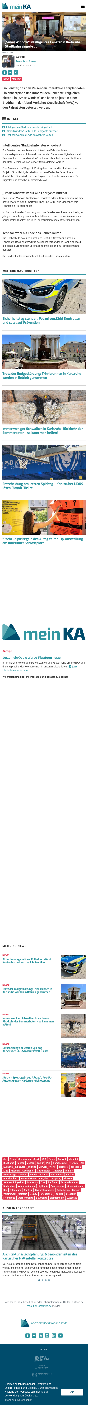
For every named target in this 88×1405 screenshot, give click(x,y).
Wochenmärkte (25, 1197)
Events (51, 1159)
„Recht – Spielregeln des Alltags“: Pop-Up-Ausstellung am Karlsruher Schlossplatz (27, 1079)
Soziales (22, 1174)
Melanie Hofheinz (26, 61)
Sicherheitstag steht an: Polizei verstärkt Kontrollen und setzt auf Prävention (41, 320)
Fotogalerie (46, 1194)
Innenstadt (32, 1182)
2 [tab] (42, 1280)
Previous (7, 1230)
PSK (48, 1163)
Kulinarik (8, 1167)
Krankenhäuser (29, 1178)
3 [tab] (45, 1280)
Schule (33, 1174)
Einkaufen (20, 1167)
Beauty (33, 1194)
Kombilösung (60, 1163)
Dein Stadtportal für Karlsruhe (44, 1323)
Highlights (42, 1186)
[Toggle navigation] (83, 6)
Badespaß (75, 1167)
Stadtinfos (8, 1163)
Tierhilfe (63, 1167)
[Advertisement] (44, 586)
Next (81, 1230)
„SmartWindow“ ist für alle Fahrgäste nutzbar (31, 131)
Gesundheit (28, 1170)
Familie (69, 1170)
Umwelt (43, 1167)
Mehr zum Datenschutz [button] (18, 1400)
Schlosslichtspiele (44, 1190)
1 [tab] (39, 1280)
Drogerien (71, 1194)
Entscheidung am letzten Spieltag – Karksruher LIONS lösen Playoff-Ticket (42, 486)
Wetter (52, 1167)
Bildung (32, 1167)
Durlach (76, 1190)
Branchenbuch (10, 1178)
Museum (15, 1170)
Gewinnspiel (43, 1170)
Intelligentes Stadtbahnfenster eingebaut (29, 127)
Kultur (40, 1163)
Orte (43, 1182)
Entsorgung (15, 1190)
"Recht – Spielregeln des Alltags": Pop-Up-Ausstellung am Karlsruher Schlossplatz (42, 541)
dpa (5, 1159)
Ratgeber (44, 1178)
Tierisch (73, 1163)
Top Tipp (59, 1194)
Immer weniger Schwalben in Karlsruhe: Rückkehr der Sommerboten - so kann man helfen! (42, 431)
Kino (5, 1170)
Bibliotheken (63, 1190)
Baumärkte (41, 1197)
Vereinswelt (9, 1194)
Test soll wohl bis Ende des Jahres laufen (29, 134)
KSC (44, 1159)
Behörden (53, 1182)
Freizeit (62, 1159)
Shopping (56, 1178)
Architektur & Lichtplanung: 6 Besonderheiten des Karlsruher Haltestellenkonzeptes (39, 1256)
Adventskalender (69, 1182)
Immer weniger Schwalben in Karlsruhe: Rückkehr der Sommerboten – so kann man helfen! (28, 1021)
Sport (36, 1159)
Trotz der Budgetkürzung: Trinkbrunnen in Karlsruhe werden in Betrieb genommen (41, 376)
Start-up (28, 1190)
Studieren (57, 1170)
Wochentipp (9, 1174)
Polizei (20, 1163)
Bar (5, 1190)
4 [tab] (49, 1280)
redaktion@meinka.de (39, 1306)
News (6, 79)
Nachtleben (9, 1186)
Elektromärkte (57, 1197)
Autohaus (72, 1197)
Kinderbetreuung (75, 1186)
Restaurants (57, 1174)
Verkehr (70, 1174)
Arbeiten (43, 1174)
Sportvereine (57, 1186)
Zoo (82, 1163)
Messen (31, 1163)
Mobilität (16, 79)
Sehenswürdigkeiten (13, 1182)
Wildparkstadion (26, 1186)
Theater (68, 1178)
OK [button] (72, 1392)
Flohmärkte (9, 1197)
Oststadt (22, 1194)
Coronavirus (24, 1159)
